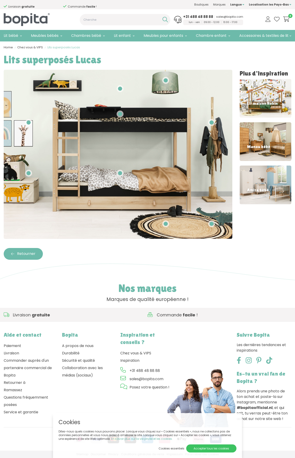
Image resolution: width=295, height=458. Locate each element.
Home (8, 47)
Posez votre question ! (149, 387)
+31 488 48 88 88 (198, 17)
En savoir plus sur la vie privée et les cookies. (142, 439)
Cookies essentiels (171, 448)
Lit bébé (11, 35)
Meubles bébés (45, 35)
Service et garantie (21, 412)
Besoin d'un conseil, (45, 5)
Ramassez (13, 390)
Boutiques (201, 4)
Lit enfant (122, 35)
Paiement (12, 345)
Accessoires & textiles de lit (264, 35)
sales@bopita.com (229, 17)
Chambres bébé (86, 35)
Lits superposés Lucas (63, 47)
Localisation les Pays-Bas (270, 4)
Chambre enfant (211, 35)
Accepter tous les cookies (211, 448)
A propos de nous (78, 345)
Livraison (11, 353)
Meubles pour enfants (163, 35)
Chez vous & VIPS (30, 47)
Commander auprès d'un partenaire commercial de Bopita (28, 368)
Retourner (23, 253)
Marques (219, 4)
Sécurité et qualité (78, 360)
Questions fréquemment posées (26, 401)
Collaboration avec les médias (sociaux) (82, 371)
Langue (237, 4)
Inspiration (129, 360)
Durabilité (71, 353)
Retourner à (14, 382)
